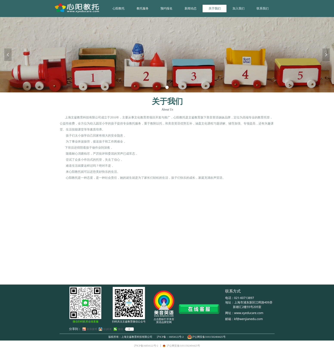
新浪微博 (92, 329)
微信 (120, 329)
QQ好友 (107, 329)
